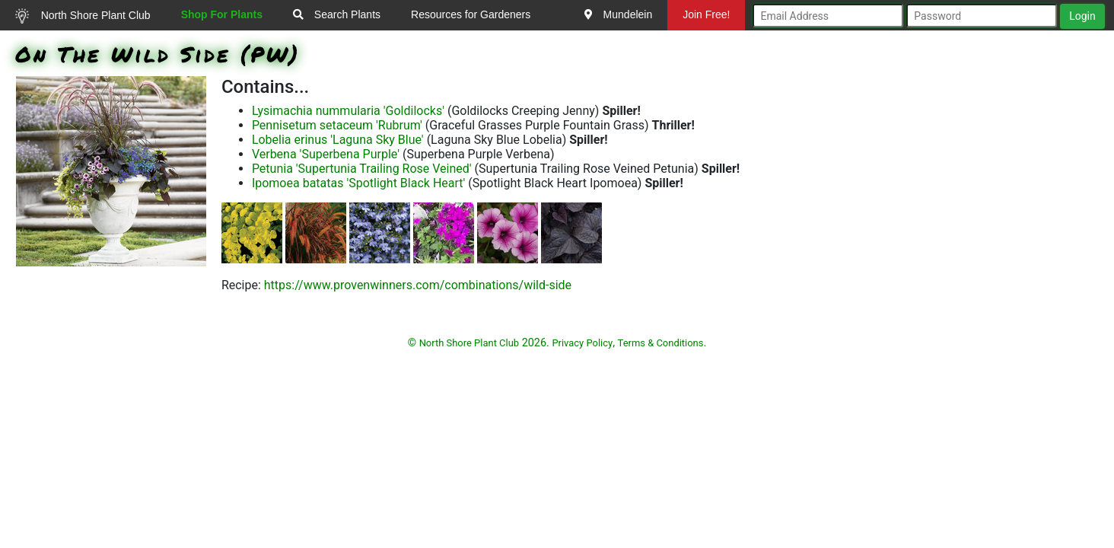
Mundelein (618, 14)
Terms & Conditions (661, 343)
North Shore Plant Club (83, 16)
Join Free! (706, 14)
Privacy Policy (582, 343)
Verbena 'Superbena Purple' (325, 154)
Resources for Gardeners (470, 14)
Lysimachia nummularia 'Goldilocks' (348, 111)
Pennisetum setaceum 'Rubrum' (337, 125)
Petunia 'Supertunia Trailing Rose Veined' (362, 168)
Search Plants (336, 14)
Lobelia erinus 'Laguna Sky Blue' (338, 139)
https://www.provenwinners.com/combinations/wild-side (417, 285)
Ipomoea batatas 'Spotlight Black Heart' (358, 183)
